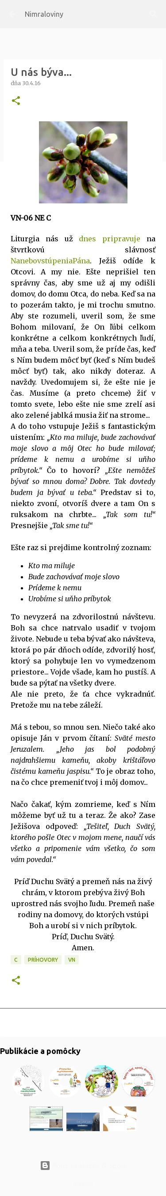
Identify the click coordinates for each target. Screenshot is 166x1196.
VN (71, 960)
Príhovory (43, 960)
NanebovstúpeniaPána (50, 260)
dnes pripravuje (109, 238)
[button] (16, 101)
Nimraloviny (44, 14)
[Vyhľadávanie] (153, 14)
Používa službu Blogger (83, 1166)
